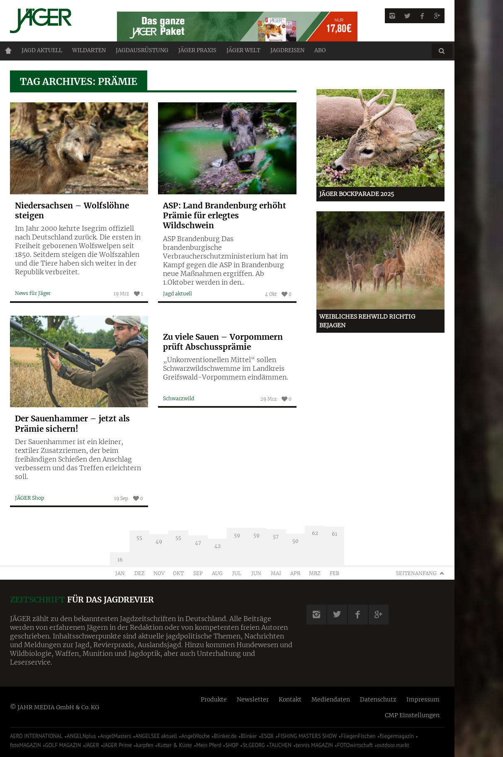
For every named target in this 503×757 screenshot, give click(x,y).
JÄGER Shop (29, 498)
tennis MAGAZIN (314, 745)
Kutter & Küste (175, 745)
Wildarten (89, 50)
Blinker (249, 736)
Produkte (214, 699)
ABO (320, 50)
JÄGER (92, 745)
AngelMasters (115, 736)
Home (8, 50)
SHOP (231, 745)
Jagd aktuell (42, 50)
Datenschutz (378, 699)
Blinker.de (225, 736)
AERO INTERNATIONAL (36, 736)
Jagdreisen (287, 50)
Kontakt (290, 699)
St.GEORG (254, 745)
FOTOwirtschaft (355, 745)
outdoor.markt (393, 745)
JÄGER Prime (117, 745)
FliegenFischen (358, 736)
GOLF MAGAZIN (63, 745)
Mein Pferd (208, 745)
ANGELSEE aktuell (156, 736)
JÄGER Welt (243, 50)
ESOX (267, 736)
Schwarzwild (178, 398)
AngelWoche (195, 736)
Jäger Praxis (197, 50)
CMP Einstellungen (412, 715)
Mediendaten (330, 699)
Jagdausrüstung (142, 50)
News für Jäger (33, 293)
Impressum (423, 699)
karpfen (144, 745)
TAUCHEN (280, 745)
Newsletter (253, 699)
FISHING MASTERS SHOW (307, 736)
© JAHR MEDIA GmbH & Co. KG (54, 707)
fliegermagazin (397, 736)
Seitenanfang (416, 573)
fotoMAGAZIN (25, 745)
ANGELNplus (81, 736)
